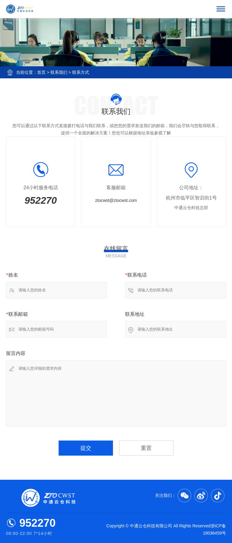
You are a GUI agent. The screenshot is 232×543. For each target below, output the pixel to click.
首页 (41, 72)
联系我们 (58, 72)
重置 (146, 448)
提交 (85, 448)
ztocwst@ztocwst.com (116, 200)
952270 (40, 200)
